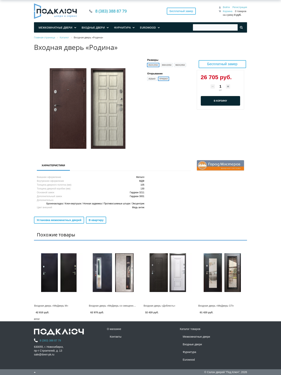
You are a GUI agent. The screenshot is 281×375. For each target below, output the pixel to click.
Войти (226, 7)
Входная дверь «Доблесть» (159, 305)
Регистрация (239, 7)
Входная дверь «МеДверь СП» (216, 305)
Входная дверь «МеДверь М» (51, 305)
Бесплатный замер (181, 11)
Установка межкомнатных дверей (59, 220)
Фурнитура (189, 352)
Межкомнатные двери (196, 336)
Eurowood (189, 359)
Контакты (115, 336)
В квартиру (96, 220)
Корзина (227, 11)
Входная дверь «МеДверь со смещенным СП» (116, 305)
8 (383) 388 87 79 (111, 11)
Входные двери (192, 344)
